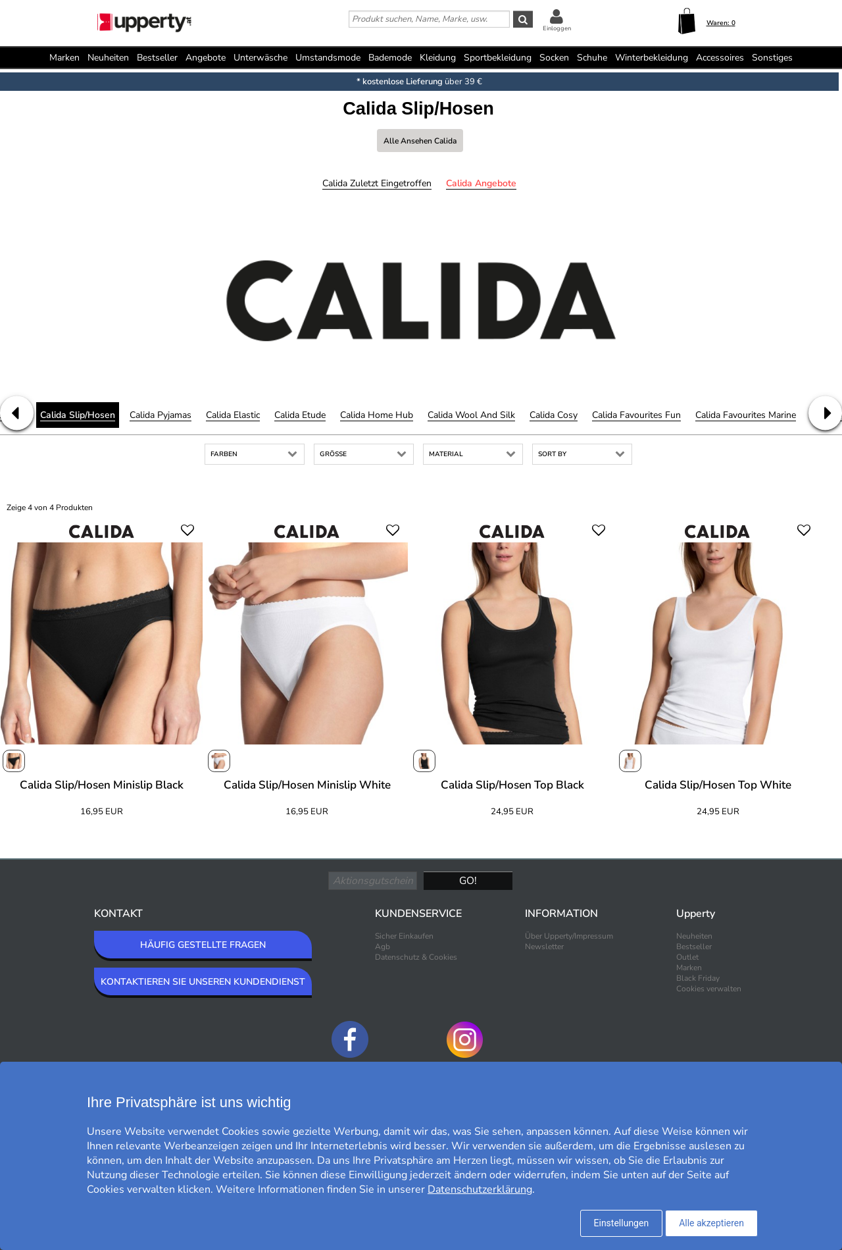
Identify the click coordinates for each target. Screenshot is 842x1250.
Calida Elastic (233, 415)
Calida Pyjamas (160, 415)
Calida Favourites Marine (745, 415)
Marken (64, 57)
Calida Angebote (481, 183)
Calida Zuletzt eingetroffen (377, 183)
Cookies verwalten (708, 988)
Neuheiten (108, 57)
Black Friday (698, 978)
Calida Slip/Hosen (77, 415)
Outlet (687, 957)
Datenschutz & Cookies (416, 957)
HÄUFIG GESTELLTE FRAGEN (203, 945)
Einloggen (557, 28)
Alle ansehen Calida (420, 141)
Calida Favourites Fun (636, 415)
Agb (382, 946)
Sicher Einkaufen (404, 936)
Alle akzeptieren (711, 1223)
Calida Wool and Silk (471, 415)
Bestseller (157, 57)
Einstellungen (621, 1223)
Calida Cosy (554, 415)
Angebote (206, 57)
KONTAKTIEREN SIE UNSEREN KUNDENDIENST (203, 982)
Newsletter (544, 946)
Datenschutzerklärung (480, 1189)
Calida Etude (300, 415)
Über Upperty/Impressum (569, 936)
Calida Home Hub (376, 415)
